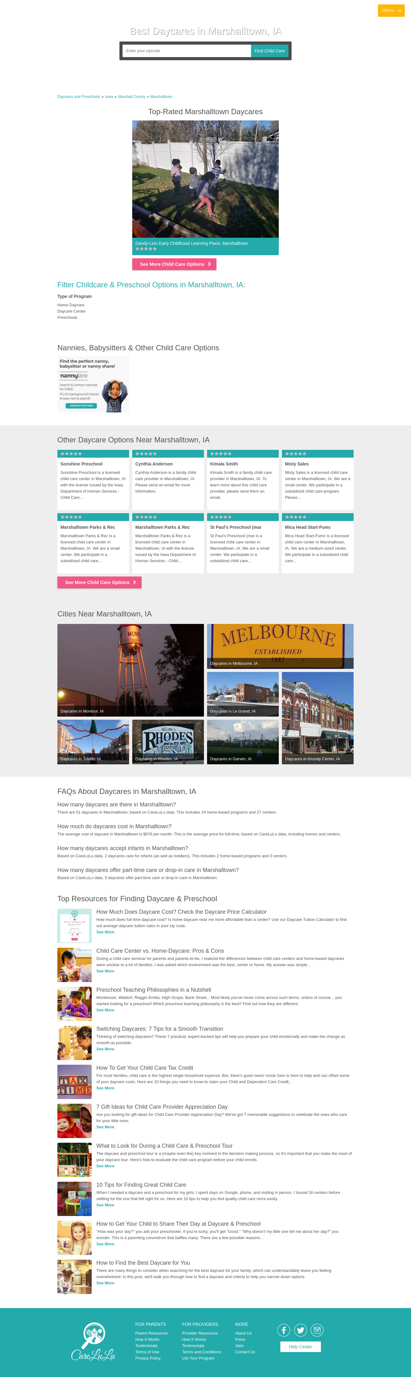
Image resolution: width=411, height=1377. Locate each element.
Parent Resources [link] (151, 1333)
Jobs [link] (239, 1345)
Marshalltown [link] (161, 97)
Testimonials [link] (146, 1345)
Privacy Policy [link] (148, 1358)
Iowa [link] (109, 97)
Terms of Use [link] (147, 1352)
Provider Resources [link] (200, 1333)
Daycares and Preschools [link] (78, 97)
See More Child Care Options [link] (176, 264)
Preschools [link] (67, 317)
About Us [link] (243, 1333)
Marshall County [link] (131, 97)
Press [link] (240, 1339)
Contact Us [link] (245, 1352)
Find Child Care (269, 50)
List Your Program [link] (198, 1358)
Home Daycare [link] (71, 305)
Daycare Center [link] (71, 311)
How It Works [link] (147, 1339)
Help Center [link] (300, 1346)
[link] (28, 11)
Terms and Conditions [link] (201, 1352)
